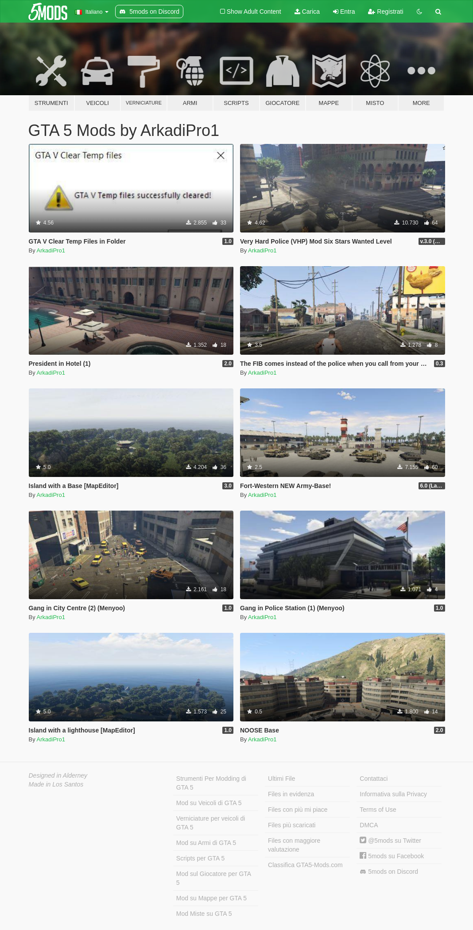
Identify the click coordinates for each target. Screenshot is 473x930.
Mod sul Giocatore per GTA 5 (213, 878)
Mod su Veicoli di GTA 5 (209, 802)
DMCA (369, 825)
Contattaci (374, 778)
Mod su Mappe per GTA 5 (211, 898)
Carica (307, 11)
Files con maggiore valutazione (294, 845)
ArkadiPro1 (51, 250)
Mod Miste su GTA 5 (204, 913)
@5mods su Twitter (390, 841)
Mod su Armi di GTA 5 (206, 842)
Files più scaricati (291, 825)
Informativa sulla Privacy (393, 794)
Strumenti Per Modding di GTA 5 (211, 783)
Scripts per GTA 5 (200, 858)
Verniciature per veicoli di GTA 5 (210, 823)
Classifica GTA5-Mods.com (305, 864)
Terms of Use (378, 809)
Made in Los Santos (56, 784)
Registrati (385, 11)
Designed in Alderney (58, 775)
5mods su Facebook (392, 856)
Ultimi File (281, 778)
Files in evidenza (291, 794)
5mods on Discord (389, 872)
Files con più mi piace (298, 809)
